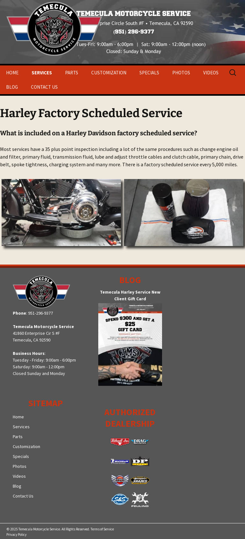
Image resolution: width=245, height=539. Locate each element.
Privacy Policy (16, 534)
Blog (12, 87)
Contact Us (44, 87)
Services (42, 73)
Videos (211, 73)
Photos (181, 73)
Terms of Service (102, 529)
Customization (108, 73)
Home (12, 73)
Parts (71, 73)
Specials (149, 73)
